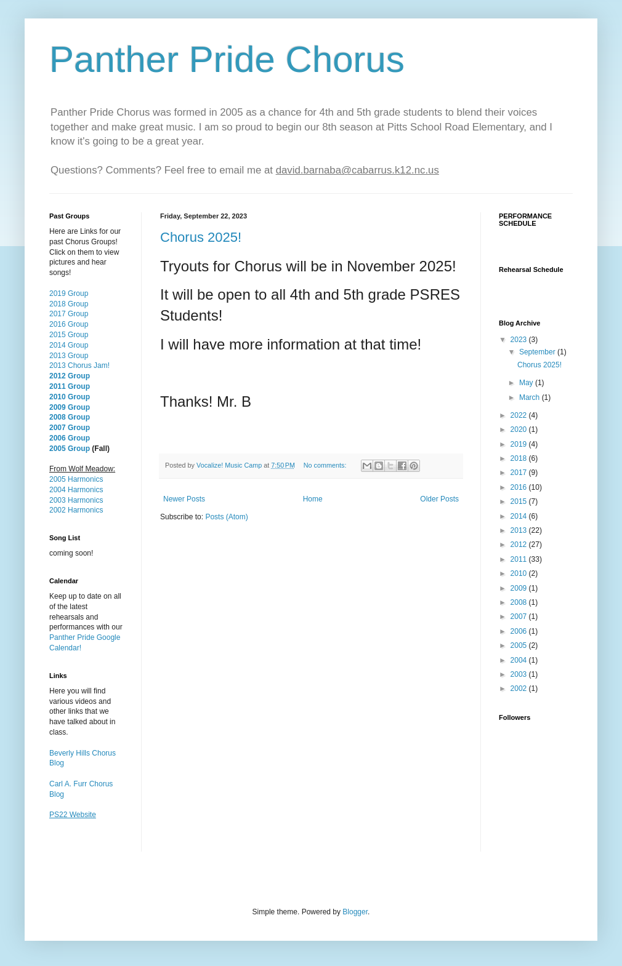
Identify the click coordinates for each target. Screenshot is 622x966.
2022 (520, 415)
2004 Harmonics (76, 489)
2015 (520, 501)
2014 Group (68, 345)
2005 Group (69, 448)
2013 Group (68, 355)
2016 (520, 487)
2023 (520, 339)
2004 (520, 660)
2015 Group (68, 334)
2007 (520, 616)
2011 (520, 559)
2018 (520, 458)
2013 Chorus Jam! (79, 365)
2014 (520, 516)
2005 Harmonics (76, 479)
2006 (520, 631)
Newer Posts (184, 499)
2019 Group (68, 293)
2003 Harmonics (76, 500)
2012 (520, 544)
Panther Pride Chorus (227, 59)
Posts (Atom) (226, 517)
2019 (520, 444)
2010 (520, 573)
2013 (520, 530)
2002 (520, 688)
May (527, 382)
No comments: (326, 465)
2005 (520, 645)
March (530, 397)
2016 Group (68, 324)
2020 (520, 429)
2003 (520, 674)
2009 (520, 588)
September (538, 352)
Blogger (355, 912)
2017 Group (68, 313)
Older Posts (439, 499)
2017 (520, 472)
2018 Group (68, 304)
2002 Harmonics (76, 510)
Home (313, 499)
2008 (520, 602)
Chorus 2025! (200, 237)
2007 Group (69, 427)
